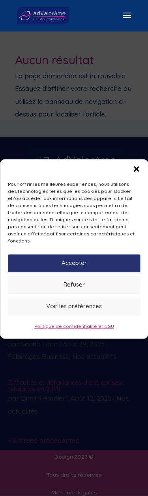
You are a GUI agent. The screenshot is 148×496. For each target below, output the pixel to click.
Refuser (74, 289)
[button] (136, 174)
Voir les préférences (74, 311)
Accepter (74, 268)
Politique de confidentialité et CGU (74, 331)
